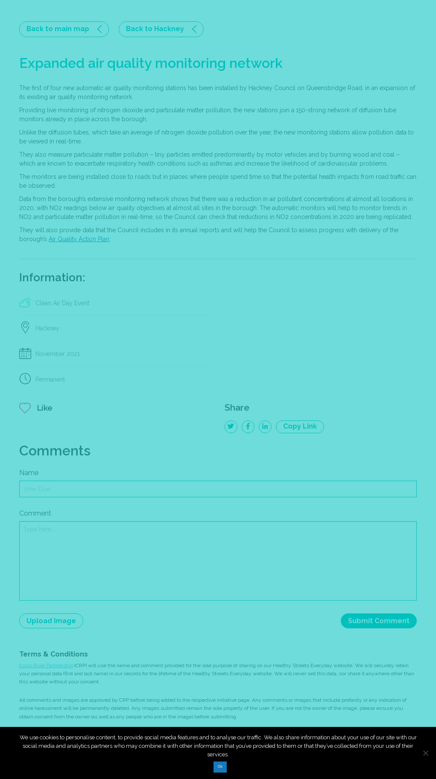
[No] (425, 753)
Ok (220, 766)
